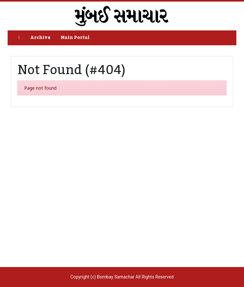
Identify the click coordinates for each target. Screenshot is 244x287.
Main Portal (75, 37)
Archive (40, 37)
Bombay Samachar (115, 276)
